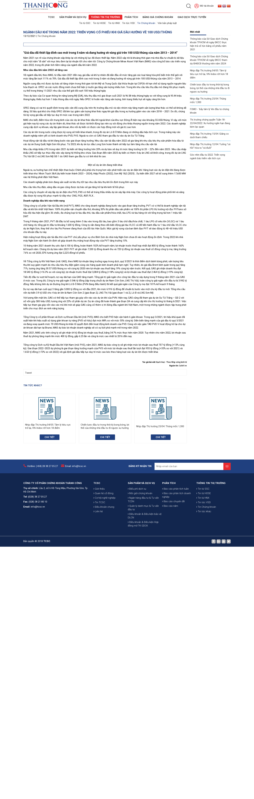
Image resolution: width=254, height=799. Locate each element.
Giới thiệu (99, 772)
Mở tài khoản (204, 6)
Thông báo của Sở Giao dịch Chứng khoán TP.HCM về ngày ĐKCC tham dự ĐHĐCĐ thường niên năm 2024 (209, 60)
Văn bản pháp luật (166, 23)
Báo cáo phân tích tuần (175, 767)
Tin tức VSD (128, 23)
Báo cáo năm (170, 784)
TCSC (51, 17)
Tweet (28, 625)
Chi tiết (50, 689)
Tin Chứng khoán (146, 23)
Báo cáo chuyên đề (173, 779)
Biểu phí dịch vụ (137, 786)
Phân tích (131, 17)
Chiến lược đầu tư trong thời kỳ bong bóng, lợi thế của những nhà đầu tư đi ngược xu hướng (210, 88)
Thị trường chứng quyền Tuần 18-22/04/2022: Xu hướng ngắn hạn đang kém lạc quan (210, 123)
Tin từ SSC (85, 23)
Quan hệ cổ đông (103, 777)
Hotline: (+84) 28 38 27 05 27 (42, 723)
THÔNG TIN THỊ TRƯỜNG (105, 17)
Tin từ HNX (114, 23)
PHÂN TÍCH (169, 761)
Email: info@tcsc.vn (75, 723)
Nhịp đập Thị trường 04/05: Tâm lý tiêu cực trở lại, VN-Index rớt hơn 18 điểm (209, 74)
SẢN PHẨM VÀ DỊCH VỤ (72, 17)
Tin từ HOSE (99, 23)
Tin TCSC (99, 786)
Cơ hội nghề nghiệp (104, 781)
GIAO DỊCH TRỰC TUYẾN (192, 17)
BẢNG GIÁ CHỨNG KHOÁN (158, 17)
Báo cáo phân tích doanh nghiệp (176, 773)
